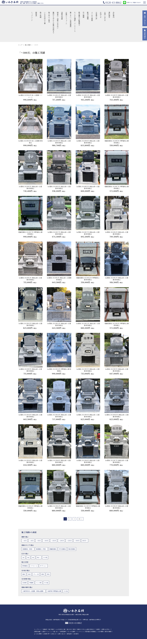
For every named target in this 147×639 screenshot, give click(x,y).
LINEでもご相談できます (132, 2)
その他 (45, 557)
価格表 (36, 14)
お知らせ (101, 15)
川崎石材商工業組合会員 (82, 614)
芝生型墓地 (62, 549)
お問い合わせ (105, 16)
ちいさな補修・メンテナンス (75, 22)
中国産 (31, 583)
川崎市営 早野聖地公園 (54, 591)
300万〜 (84, 541)
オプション (43, 566)
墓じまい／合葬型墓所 (70, 19)
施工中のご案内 (49, 17)
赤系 (48, 574)
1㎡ (23, 557)
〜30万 (31, 541)
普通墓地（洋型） (41, 549)
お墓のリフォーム (66, 18)
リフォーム (34, 566)
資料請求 (109, 15)
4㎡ (28, 557)
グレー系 (36, 574)
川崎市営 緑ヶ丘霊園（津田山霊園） (33, 591)
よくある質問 (92, 16)
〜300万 (76, 541)
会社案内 (114, 15)
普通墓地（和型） (27, 549)
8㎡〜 (38, 557)
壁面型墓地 (53, 549)
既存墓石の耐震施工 (79, 19)
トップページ (32, 16)
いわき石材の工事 (45, 18)
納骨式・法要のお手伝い (58, 20)
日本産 (24, 583)
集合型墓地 (71, 549)
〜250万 (69, 541)
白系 (29, 574)
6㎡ (33, 557)
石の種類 (83, 15)
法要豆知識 (62, 15)
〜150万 (53, 541)
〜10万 (24, 541)
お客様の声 (96, 15)
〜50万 (38, 541)
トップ (20, 45)
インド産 (38, 583)
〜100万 (45, 541)
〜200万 (61, 541)
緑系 (42, 574)
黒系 (23, 574)
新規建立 (25, 566)
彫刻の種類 (88, 15)
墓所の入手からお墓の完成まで (53, 23)
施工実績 (40, 15)
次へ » (80, 519)
